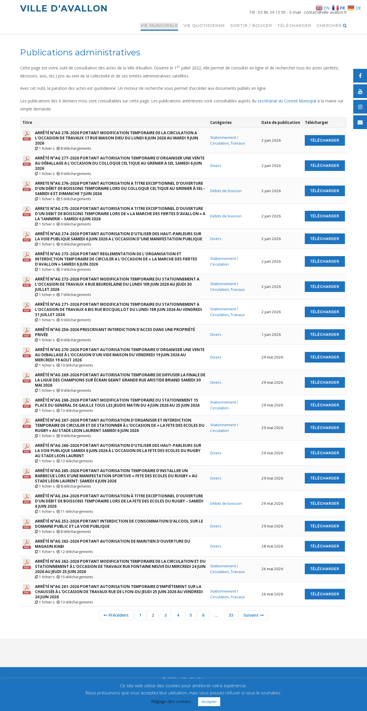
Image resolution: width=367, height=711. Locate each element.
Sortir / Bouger (251, 26)
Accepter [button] (209, 701)
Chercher (332, 26)
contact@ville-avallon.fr (325, 12)
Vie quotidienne (204, 26)
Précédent (116, 615)
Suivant (253, 615)
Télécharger (294, 26)
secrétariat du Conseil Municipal (286, 101)
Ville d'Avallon (64, 8)
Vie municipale (159, 26)
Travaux (238, 143)
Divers (215, 165)
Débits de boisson (226, 190)
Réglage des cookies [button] (171, 701)
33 (231, 615)
